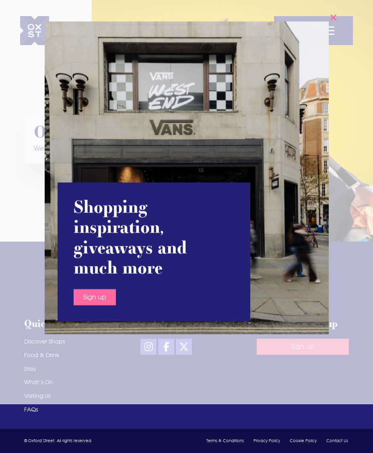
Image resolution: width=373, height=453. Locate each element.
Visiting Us (37, 396)
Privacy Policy (266, 441)
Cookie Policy (303, 441)
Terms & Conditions (225, 441)
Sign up (94, 195)
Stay (30, 369)
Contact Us (337, 441)
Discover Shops (44, 342)
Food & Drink (41, 355)
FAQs (31, 410)
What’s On (38, 382)
